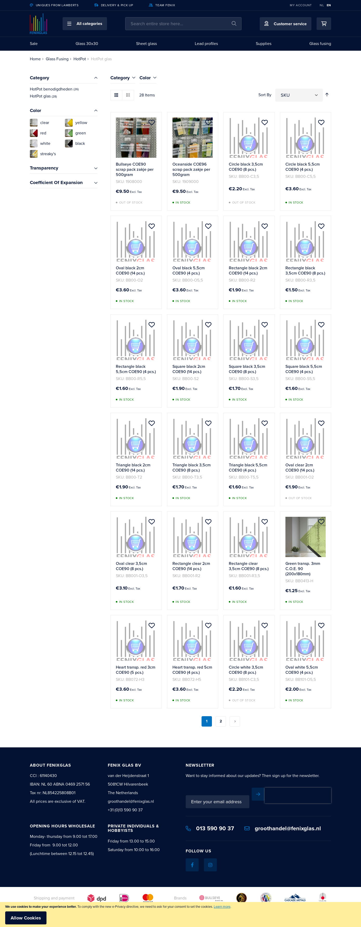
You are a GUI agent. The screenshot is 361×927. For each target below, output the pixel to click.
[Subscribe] (258, 794)
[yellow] (81, 123)
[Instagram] (210, 864)
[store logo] (38, 23)
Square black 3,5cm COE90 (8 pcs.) (247, 369)
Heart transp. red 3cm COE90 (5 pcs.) (135, 669)
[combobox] (183, 23)
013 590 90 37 (210, 828)
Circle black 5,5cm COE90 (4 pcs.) (302, 166)
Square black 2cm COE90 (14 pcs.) (188, 369)
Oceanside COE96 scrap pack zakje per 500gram (191, 169)
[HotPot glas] (63, 96)
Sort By (264, 95)
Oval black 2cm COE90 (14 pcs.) (130, 270)
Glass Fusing (57, 59)
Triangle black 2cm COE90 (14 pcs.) (133, 467)
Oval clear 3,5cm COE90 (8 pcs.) (131, 566)
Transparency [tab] (44, 168)
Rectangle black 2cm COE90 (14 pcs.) (248, 270)
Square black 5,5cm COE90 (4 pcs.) (303, 369)
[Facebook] (192, 864)
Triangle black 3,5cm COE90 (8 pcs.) (191, 467)
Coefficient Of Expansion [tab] (56, 182)
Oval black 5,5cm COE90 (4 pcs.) (188, 270)
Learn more (222, 906)
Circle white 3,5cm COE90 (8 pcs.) (246, 669)
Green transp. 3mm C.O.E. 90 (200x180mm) (302, 568)
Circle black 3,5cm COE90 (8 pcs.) (246, 166)
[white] (46, 143)
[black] (81, 143)
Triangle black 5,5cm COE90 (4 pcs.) (248, 467)
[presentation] (298, 795)
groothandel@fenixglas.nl (282, 828)
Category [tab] (120, 77)
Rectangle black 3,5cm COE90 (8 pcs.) (305, 270)
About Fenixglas (50, 765)
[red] (46, 133)
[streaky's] (46, 154)
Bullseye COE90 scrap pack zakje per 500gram (134, 169)
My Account (301, 5)
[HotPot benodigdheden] (63, 89)
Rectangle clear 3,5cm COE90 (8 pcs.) (249, 566)
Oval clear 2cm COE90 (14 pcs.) (299, 467)
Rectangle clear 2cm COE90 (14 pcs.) (191, 566)
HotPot (79, 59)
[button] (85, 23)
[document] (180, 914)
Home (35, 59)
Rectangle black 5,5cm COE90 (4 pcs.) (136, 369)
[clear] (46, 123)
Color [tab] (145, 77)
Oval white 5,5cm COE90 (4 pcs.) (301, 669)
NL (322, 5)
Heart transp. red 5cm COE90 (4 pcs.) (192, 669)
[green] (81, 133)
